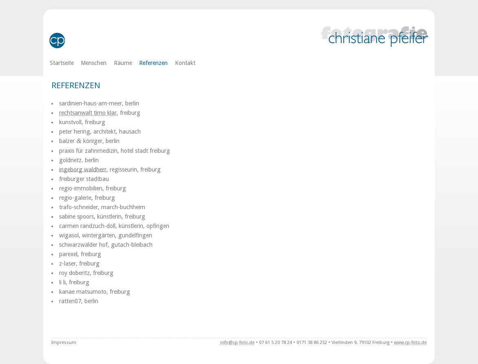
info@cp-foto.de (237, 342)
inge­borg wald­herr (82, 169)
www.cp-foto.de (410, 342)
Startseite (62, 63)
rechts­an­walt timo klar (88, 112)
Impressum (63, 342)
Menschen (93, 63)
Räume (123, 63)
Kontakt (185, 63)
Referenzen (153, 63)
